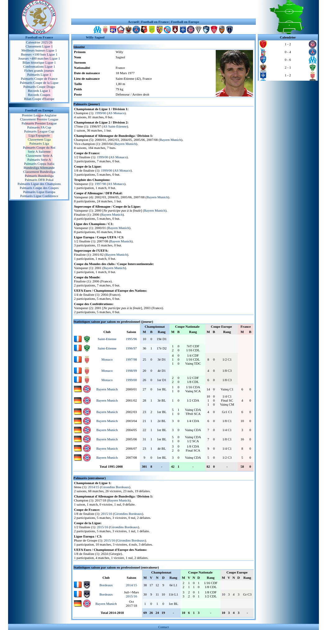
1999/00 (100, 113)
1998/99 (131, 370)
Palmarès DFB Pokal (39, 180)
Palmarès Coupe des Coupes (39, 188)
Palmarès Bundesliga (39, 176)
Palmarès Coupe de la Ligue (39, 82)
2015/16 (106, 513)
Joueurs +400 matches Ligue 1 (39, 58)
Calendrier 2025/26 (39, 42)
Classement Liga (39, 139)
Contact (163, 627)
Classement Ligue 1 (39, 46)
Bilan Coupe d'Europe (39, 99)
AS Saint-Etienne (115, 126)
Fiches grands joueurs (39, 70)
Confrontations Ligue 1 (39, 66)
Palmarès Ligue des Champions (39, 184)
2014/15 (93, 487)
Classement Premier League (39, 119)
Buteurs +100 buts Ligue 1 (39, 54)
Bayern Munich (170, 140)
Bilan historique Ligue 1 (39, 62)
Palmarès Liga (39, 143)
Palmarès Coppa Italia (39, 163)
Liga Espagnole (39, 135)
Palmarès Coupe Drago (39, 86)
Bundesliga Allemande (39, 167)
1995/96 (131, 339)
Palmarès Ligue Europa (39, 192)
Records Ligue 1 (39, 90)
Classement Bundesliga (39, 171)
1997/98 (100, 184)
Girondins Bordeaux (115, 487)
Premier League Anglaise (39, 115)
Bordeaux (106, 585)
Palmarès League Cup (39, 131)
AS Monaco (116, 113)
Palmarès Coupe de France (39, 78)
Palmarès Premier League (39, 123)
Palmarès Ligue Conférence (39, 196)
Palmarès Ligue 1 (39, 74)
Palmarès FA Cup (39, 127)
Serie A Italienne (39, 151)
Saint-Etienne (107, 339)
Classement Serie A (39, 155)
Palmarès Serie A (39, 159)
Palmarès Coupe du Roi (39, 147)
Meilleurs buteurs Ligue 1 (39, 50)
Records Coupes (39, 95)
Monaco (107, 359)
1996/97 (131, 348)
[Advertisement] (163, 9)
